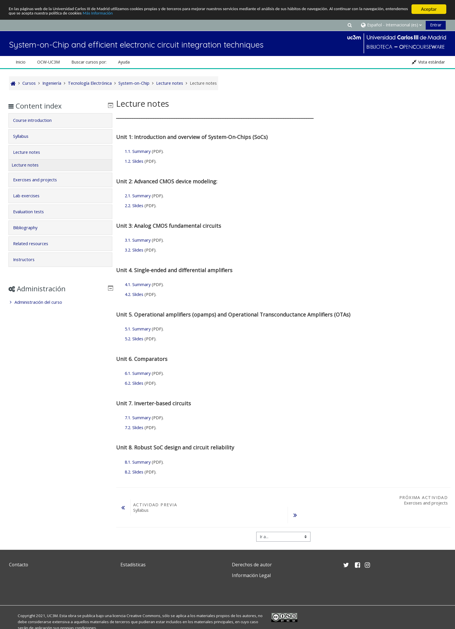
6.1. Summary (138, 373)
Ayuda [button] (124, 62)
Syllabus (24, 136)
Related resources (34, 243)
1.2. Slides (134, 161)
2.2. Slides (134, 205)
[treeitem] (60, 302)
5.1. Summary (138, 329)
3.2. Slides (134, 250)
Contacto (18, 564)
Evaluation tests (32, 211)
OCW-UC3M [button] (48, 62)
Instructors (28, 259)
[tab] (60, 120)
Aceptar (429, 9)
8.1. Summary (138, 462)
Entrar (435, 25)
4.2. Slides (134, 294)
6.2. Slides (134, 383)
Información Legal (251, 575)
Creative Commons (143, 615)
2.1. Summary (138, 195)
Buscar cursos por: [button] (88, 62)
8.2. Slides (134, 472)
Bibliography (29, 227)
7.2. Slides (134, 427)
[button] (350, 25)
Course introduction (36, 120)
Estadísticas (133, 564)
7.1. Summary (138, 417)
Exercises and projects (39, 179)
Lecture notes (30, 152)
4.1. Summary (138, 284)
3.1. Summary (138, 240)
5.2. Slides (134, 338)
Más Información (160, 14)
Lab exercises (30, 195)
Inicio (21, 62)
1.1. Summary (138, 151)
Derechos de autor (252, 564)
